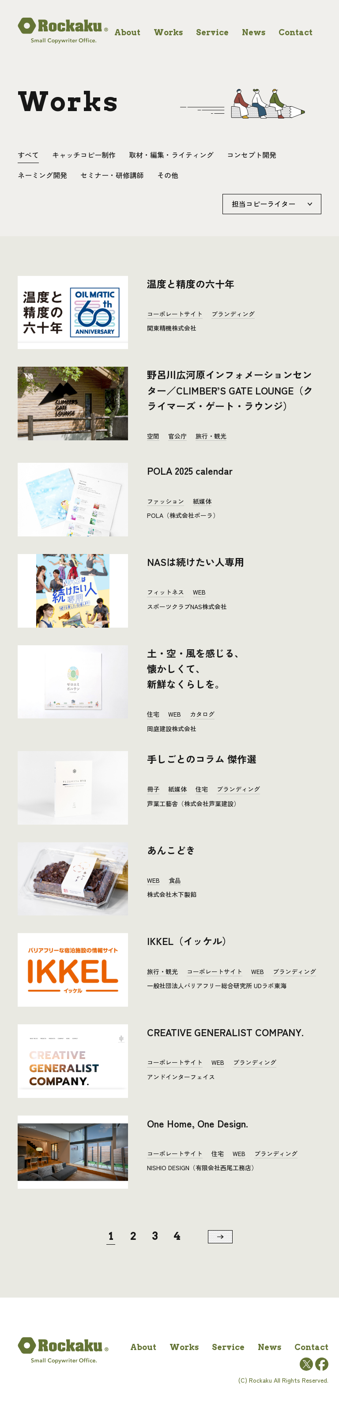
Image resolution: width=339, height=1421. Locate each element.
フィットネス (165, 592)
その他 (167, 175)
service (212, 32)
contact (296, 32)
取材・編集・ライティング (171, 154)
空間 (153, 436)
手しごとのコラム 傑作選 (201, 758)
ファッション (165, 501)
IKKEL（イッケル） (189, 941)
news (253, 32)
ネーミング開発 (42, 175)
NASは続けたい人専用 (195, 561)
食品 (175, 880)
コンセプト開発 (251, 154)
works (168, 32)
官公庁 (177, 436)
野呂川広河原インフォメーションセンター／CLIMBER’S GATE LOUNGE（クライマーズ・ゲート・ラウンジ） (230, 389)
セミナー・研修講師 (112, 175)
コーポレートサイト (175, 313)
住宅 (153, 714)
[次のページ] (220, 1236)
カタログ (202, 714)
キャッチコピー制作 (84, 154)
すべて (28, 154)
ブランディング (233, 313)
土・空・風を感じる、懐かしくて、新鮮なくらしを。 (195, 668)
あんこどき (171, 850)
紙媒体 (202, 501)
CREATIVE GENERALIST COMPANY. (225, 1032)
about (127, 32)
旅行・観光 (211, 436)
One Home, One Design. (197, 1123)
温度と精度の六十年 (190, 283)
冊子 (153, 789)
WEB (199, 592)
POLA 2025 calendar (190, 470)
